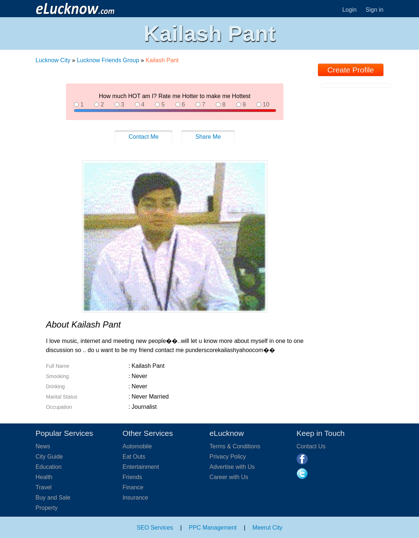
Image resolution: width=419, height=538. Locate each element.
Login (349, 10)
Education (49, 467)
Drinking (55, 386)
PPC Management (213, 527)
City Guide (49, 456)
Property (47, 508)
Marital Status (62, 397)
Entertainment (141, 467)
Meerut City (267, 527)
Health (44, 477)
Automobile (137, 446)
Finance (133, 487)
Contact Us (311, 446)
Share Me (207, 137)
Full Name (58, 366)
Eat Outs (134, 456)
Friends (132, 477)
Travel (44, 487)
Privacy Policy (228, 456)
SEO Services (155, 527)
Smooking (57, 376)
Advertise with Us (232, 467)
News (43, 446)
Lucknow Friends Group (108, 60)
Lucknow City (54, 60)
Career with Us (229, 477)
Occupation (59, 407)
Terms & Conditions (235, 446)
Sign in (374, 10)
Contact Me (144, 137)
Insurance (135, 497)
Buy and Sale (53, 497)
